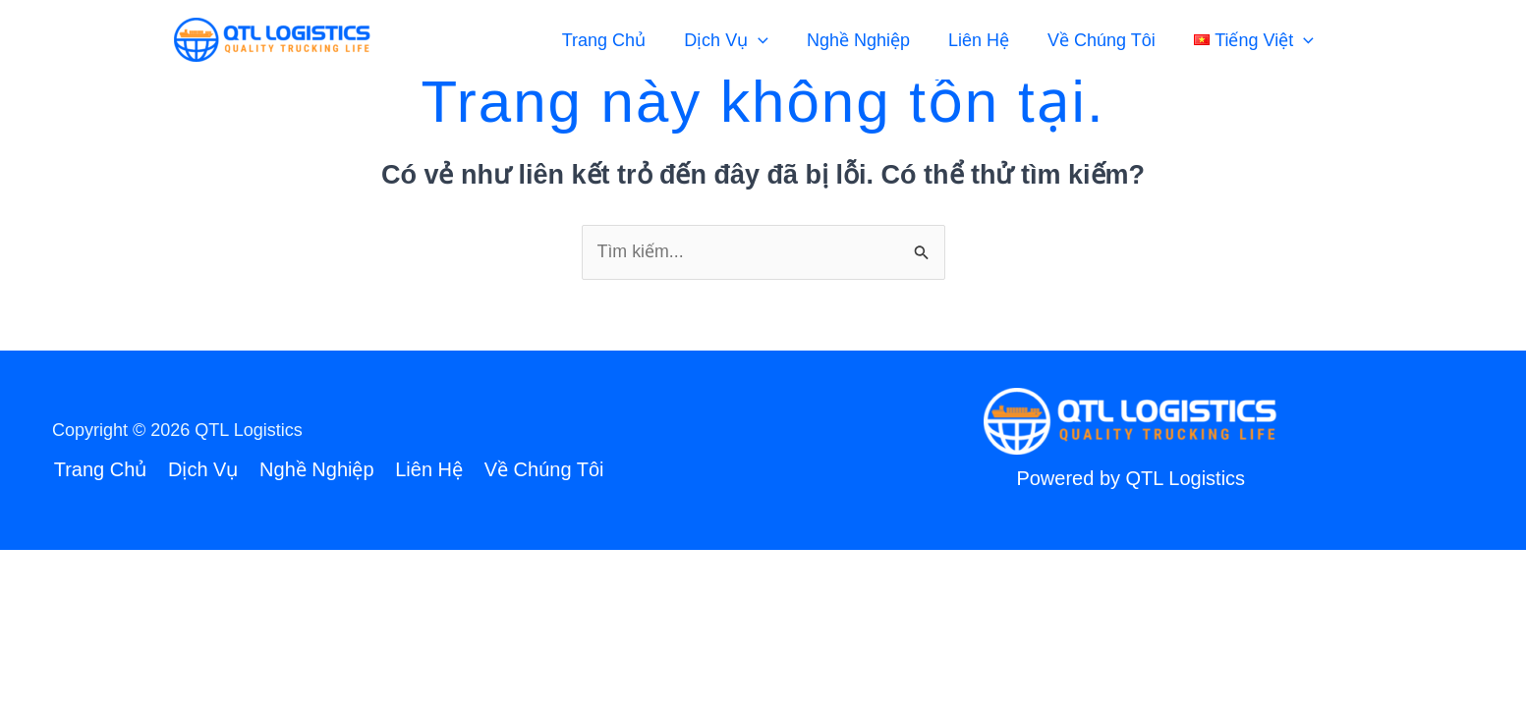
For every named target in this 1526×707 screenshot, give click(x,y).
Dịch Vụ (740, 40)
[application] (772, 40)
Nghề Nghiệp (868, 40)
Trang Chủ (619, 40)
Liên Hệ (986, 40)
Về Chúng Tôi (1106, 40)
